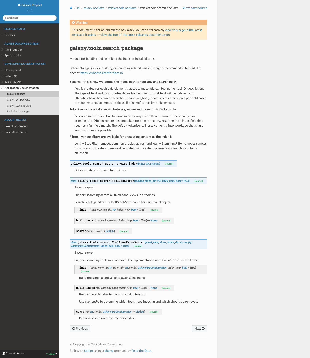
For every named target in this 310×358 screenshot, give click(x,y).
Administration (12, 50)
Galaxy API (9, 76)
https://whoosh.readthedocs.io (101, 73)
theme (109, 350)
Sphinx (89, 350)
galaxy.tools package (122, 7)
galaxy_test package (19, 105)
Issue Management (14, 132)
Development (11, 70)
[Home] (71, 7)
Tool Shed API (11, 82)
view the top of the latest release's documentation (135, 34)
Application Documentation (20, 88)
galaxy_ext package (18, 99)
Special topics (11, 55)
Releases (8, 35)
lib (78, 7)
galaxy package (16, 93)
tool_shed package (18, 111)
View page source (195, 7)
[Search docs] (30, 18)
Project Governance (14, 126)
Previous (80, 328)
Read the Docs (141, 350)
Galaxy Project (31, 5)
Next (199, 328)
